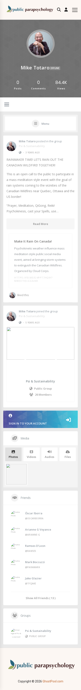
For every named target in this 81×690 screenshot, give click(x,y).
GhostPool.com (53, 681)
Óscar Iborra (33, 513)
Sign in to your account (40, 419)
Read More (40, 224)
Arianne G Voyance (38, 529)
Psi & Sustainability (32, 146)
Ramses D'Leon (35, 546)
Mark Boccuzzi (35, 562)
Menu (45, 123)
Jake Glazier (33, 578)
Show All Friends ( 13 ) (41, 598)
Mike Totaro (27, 141)
